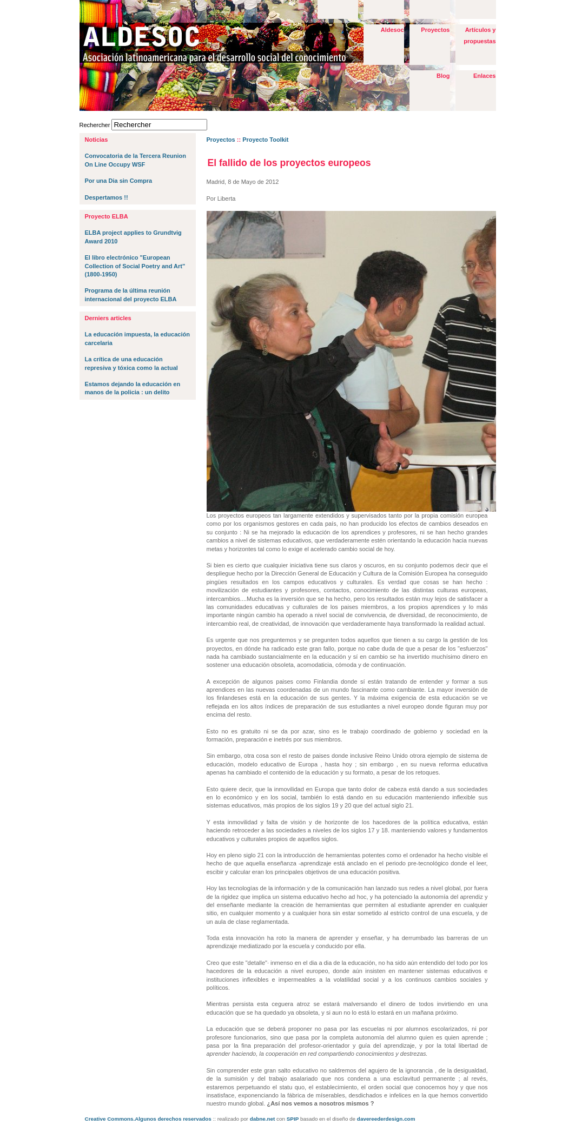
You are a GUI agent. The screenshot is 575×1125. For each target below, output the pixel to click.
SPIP (293, 1119)
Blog (443, 75)
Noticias (96, 139)
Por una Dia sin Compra (119, 180)
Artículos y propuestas (479, 35)
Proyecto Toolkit (265, 139)
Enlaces (484, 75)
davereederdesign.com (386, 1119)
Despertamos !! (106, 197)
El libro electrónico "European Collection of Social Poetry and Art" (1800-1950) (135, 265)
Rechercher (95, 125)
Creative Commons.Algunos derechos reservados (148, 1119)
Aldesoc (392, 30)
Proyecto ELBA (106, 216)
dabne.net (262, 1119)
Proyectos (435, 30)
